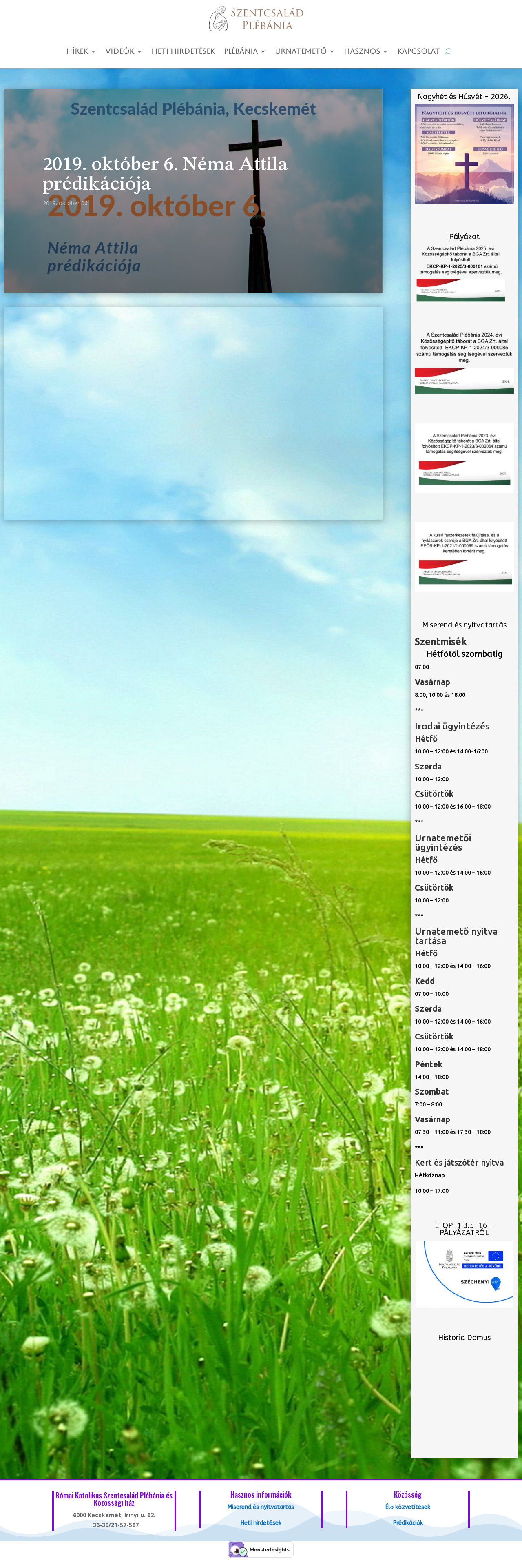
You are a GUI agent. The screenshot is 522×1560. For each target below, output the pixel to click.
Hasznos (362, 52)
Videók (119, 52)
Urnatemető (301, 52)
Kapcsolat (418, 52)
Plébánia (241, 52)
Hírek (77, 52)
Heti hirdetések (183, 52)
